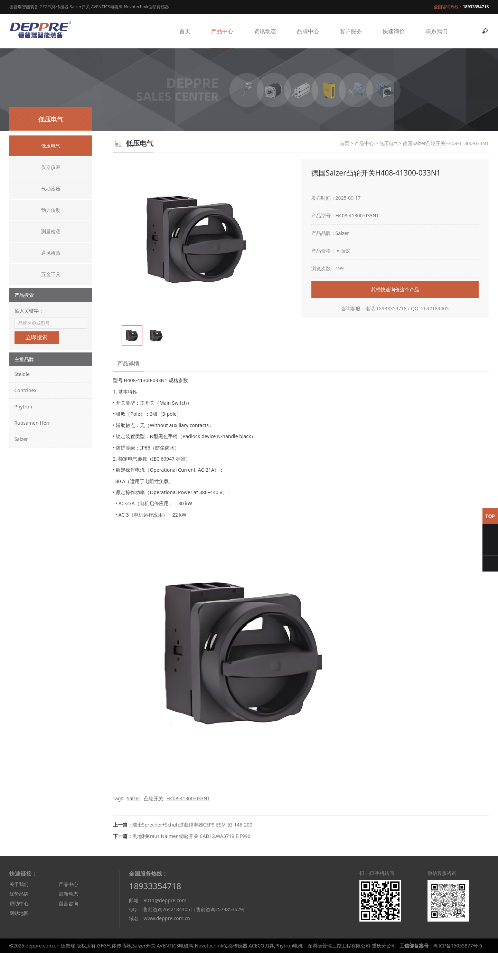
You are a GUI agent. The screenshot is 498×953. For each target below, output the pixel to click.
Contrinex (26, 390)
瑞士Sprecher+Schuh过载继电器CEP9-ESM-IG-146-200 (192, 824)
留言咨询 (68, 903)
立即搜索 (37, 337)
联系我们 (436, 31)
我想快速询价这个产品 (395, 289)
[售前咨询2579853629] (219, 909)
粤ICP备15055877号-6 (457, 945)
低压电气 (388, 143)
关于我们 (19, 884)
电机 (144, 503)
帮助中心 (19, 903)
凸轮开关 (153, 798)
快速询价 (394, 31)
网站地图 (19, 913)
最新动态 (68, 893)
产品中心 (222, 31)
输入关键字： (29, 311)
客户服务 (351, 31)
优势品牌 (19, 893)
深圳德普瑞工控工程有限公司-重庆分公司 (352, 945)
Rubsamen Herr (32, 422)
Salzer (21, 439)
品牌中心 (308, 31)
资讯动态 (265, 31)
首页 (184, 31)
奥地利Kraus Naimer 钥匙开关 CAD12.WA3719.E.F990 (191, 836)
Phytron (23, 406)
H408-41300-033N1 (357, 215)
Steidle (22, 374)
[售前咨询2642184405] (166, 909)
